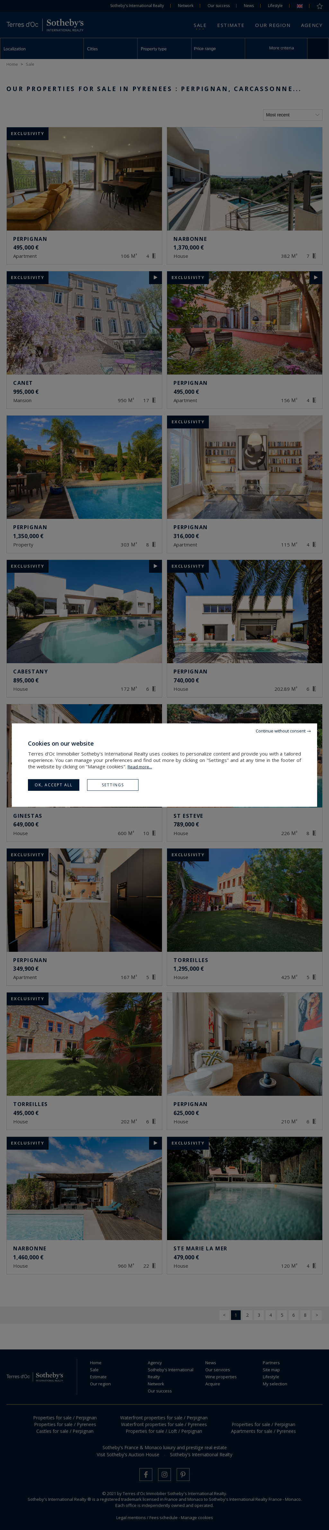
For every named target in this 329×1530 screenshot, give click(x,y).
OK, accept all (54, 784)
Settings (113, 784)
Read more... (140, 766)
